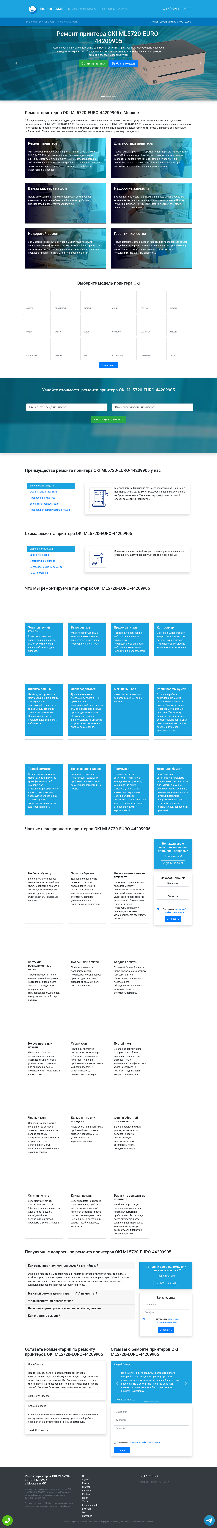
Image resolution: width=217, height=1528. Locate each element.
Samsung (87, 1516)
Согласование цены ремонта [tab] (46, 567)
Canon (85, 1479)
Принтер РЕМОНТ (52, 9)
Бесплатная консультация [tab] (44, 503)
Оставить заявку (93, 63)
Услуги (32, 21)
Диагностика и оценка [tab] (42, 560)
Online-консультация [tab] (41, 548)
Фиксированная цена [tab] (42, 485)
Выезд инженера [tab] (39, 554)
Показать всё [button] (108, 365)
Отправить (173, 918)
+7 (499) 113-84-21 (176, 9)
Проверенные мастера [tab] (42, 497)
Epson (85, 1483)
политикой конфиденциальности (145, 1442)
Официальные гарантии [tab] (43, 491)
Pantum (86, 1494)
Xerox (85, 1501)
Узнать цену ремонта (108, 419)
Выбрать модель (124, 63)
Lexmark (86, 1508)
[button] (117, 1383)
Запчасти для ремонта (113, 8)
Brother (86, 1487)
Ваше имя (173, 883)
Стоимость (47, 21)
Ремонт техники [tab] (39, 573)
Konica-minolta (90, 1505)
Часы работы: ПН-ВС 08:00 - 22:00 (170, 21)
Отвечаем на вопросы (82, 8)
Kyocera (86, 1490)
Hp (83, 1476)
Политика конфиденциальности (138, 1522)
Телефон (173, 896)
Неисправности (67, 21)
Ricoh (85, 1497)
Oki (84, 1512)
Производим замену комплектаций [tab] (50, 509)
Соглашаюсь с (174, 910)
